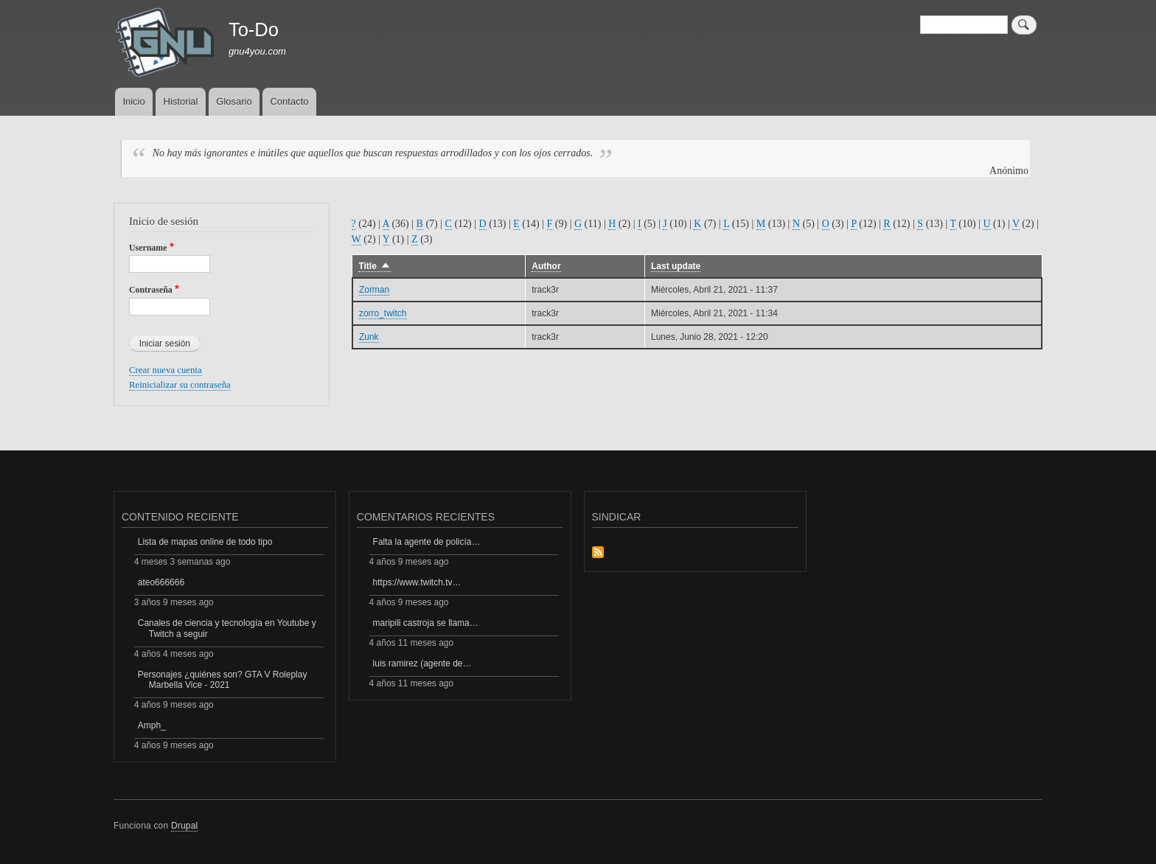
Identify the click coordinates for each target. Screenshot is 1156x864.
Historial (181, 101)
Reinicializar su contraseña (180, 385)
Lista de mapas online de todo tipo (205, 542)
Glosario (233, 101)
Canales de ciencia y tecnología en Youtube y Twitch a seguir (227, 628)
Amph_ (152, 725)
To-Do (254, 29)
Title (374, 266)
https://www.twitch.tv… (417, 582)
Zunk (369, 337)
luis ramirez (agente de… (422, 663)
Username (148, 248)
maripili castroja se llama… (425, 623)
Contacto (289, 101)
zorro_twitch (383, 313)
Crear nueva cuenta (165, 370)
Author (546, 266)
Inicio (133, 101)
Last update (675, 266)
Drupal (184, 826)
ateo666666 (161, 582)
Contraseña (151, 290)
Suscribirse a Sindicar (598, 553)
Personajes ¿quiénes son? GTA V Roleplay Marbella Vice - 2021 (222, 679)
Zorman (374, 290)
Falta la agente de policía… (427, 542)
